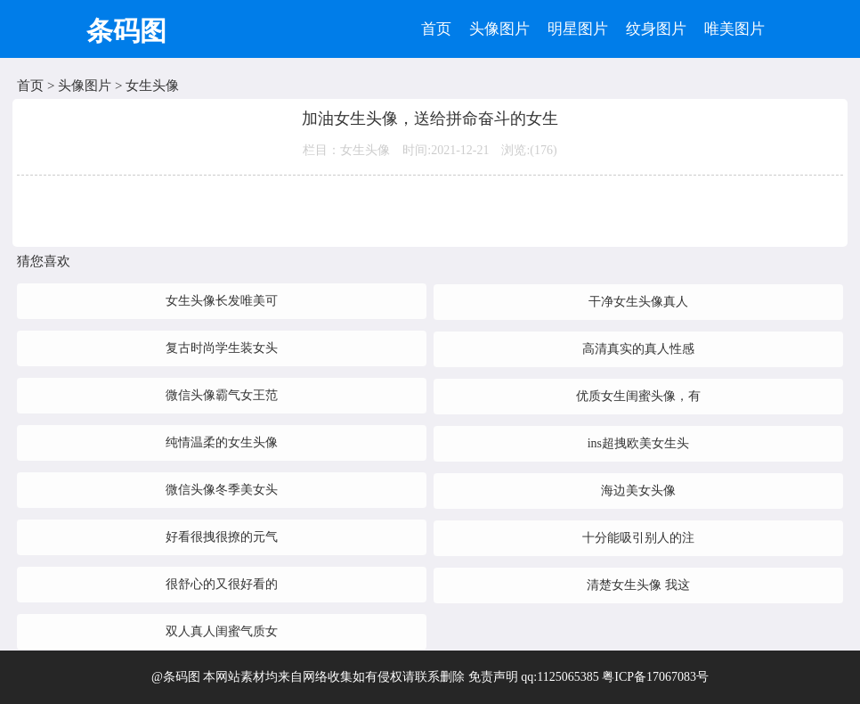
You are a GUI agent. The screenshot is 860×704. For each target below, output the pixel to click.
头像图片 (499, 28)
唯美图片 (734, 28)
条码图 (126, 30)
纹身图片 (656, 28)
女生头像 (152, 85)
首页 (436, 28)
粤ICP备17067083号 (655, 677)
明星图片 (578, 28)
